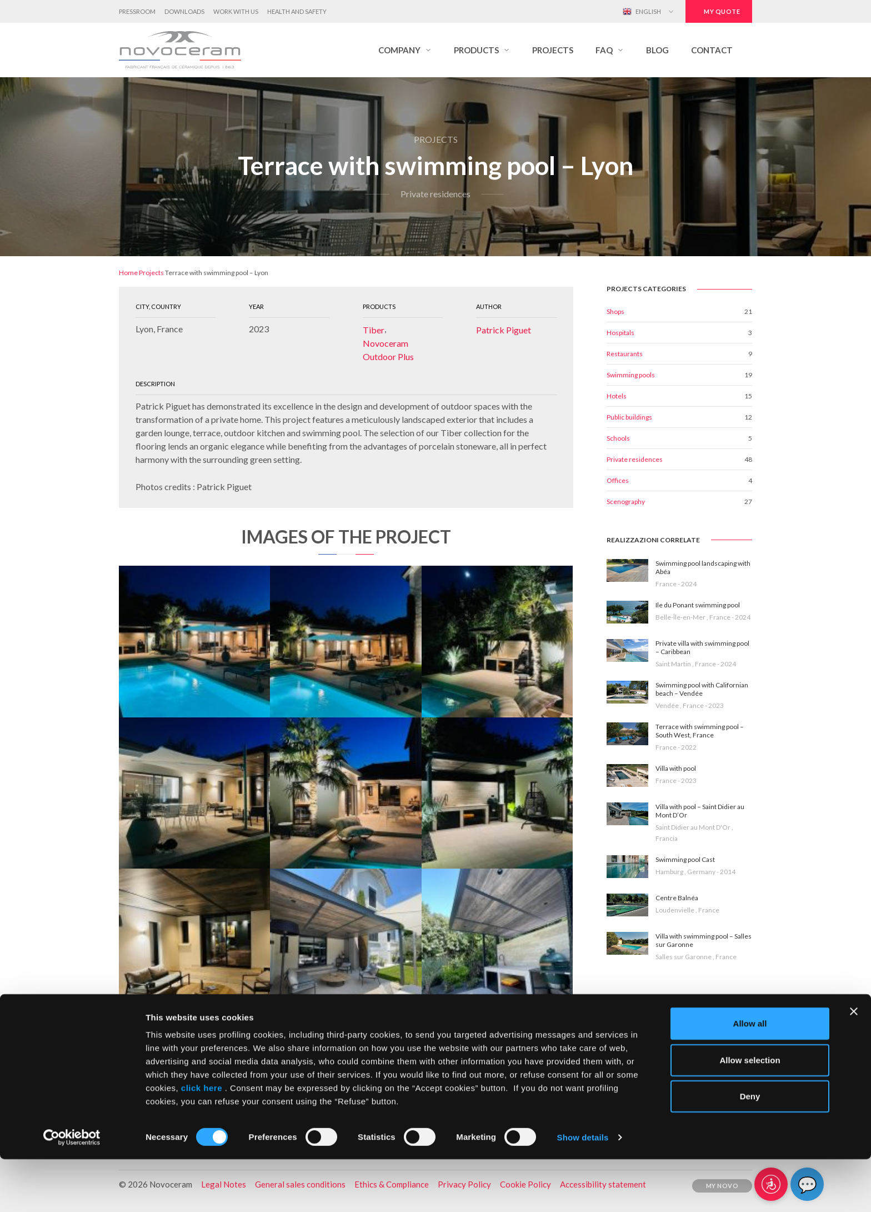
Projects (151, 272)
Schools (618, 438)
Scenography (626, 501)
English (642, 11)
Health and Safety (297, 11)
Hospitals (620, 332)
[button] (405, 50)
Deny (750, 1149)
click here (201, 1140)
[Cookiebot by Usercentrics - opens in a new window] (72, 1190)
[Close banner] (854, 1064)
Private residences (635, 459)
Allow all (750, 1076)
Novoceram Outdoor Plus (388, 350)
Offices (618, 480)
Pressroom (137, 11)
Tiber (373, 330)
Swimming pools (631, 375)
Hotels (617, 396)
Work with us (235, 11)
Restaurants (625, 354)
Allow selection (749, 1113)
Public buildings (629, 417)
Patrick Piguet (503, 330)
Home (128, 272)
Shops (615, 311)
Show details (583, 1190)
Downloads (184, 11)
